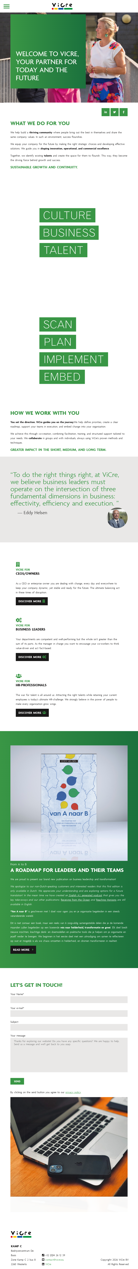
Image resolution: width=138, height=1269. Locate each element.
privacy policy (73, 1109)
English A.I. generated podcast (85, 912)
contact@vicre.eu (54, 1259)
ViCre (48, 1264)
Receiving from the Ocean (75, 917)
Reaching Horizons (106, 917)
